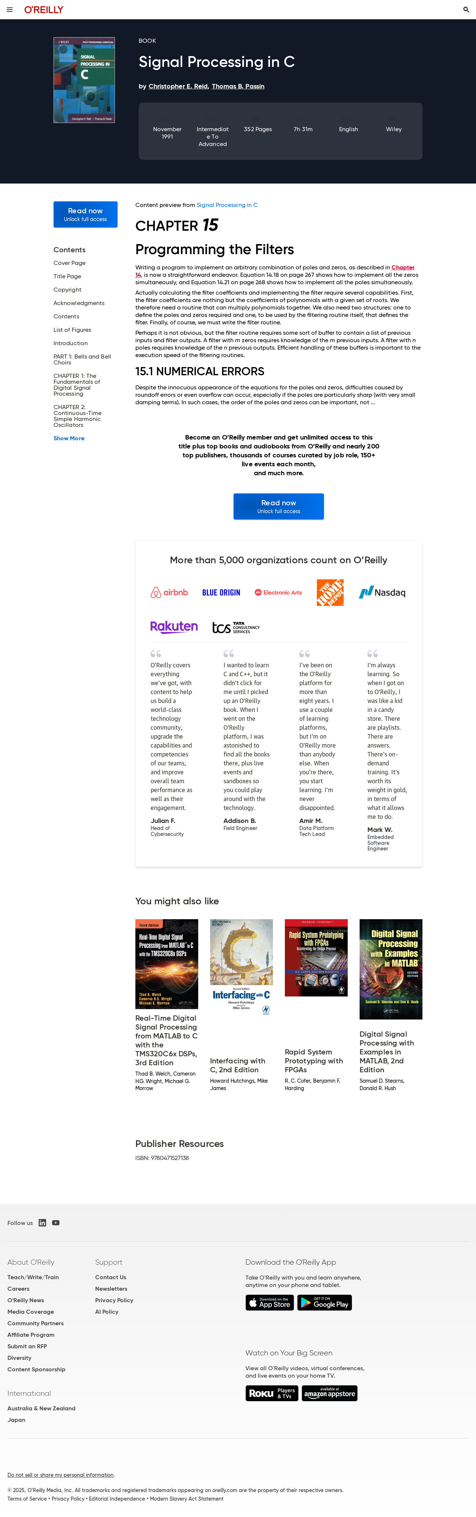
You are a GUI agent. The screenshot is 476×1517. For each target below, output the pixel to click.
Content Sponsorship (36, 1369)
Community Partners (35, 1323)
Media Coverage (30, 1312)
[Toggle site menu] (10, 10)
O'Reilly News (25, 1300)
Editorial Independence (117, 1498)
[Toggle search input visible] (466, 10)
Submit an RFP (27, 1346)
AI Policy (106, 1312)
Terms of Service (27, 1498)
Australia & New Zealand (41, 1408)
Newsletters (111, 1289)
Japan (16, 1420)
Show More (69, 438)
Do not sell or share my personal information (60, 1475)
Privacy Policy (114, 1300)
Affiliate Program (31, 1335)
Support (109, 1262)
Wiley (393, 129)
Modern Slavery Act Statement (186, 1498)
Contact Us (110, 1277)
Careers (18, 1289)
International (29, 1393)
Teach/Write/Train (33, 1277)
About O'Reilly (30, 1262)
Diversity (19, 1358)
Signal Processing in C (227, 204)
